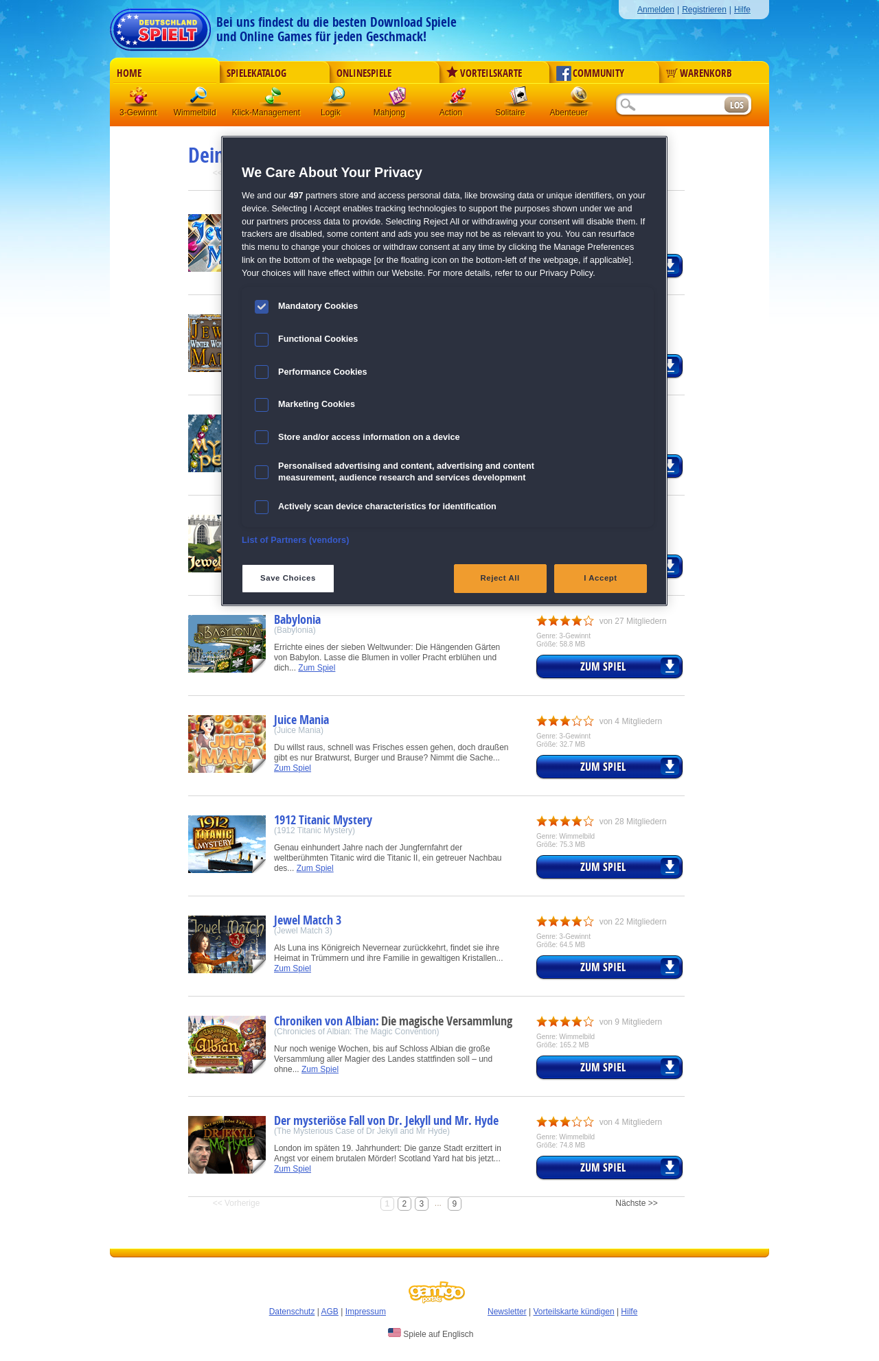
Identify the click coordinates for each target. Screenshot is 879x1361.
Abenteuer (579, 99)
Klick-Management (274, 99)
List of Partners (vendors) (296, 540)
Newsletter (507, 1311)
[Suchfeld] (669, 105)
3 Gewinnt (139, 99)
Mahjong (397, 99)
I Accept (600, 578)
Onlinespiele (363, 73)
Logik (337, 99)
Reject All (500, 578)
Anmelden (655, 9)
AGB (330, 1311)
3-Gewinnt (138, 112)
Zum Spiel (316, 668)
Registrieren (704, 9)
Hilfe (742, 9)
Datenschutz (292, 1311)
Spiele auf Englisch (430, 1333)
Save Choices (288, 578)
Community (590, 73)
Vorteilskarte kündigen (573, 1311)
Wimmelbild (200, 99)
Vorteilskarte (484, 73)
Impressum (365, 1311)
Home (129, 73)
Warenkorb (699, 73)
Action (458, 99)
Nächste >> (636, 1203)
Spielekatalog (256, 73)
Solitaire (518, 99)
